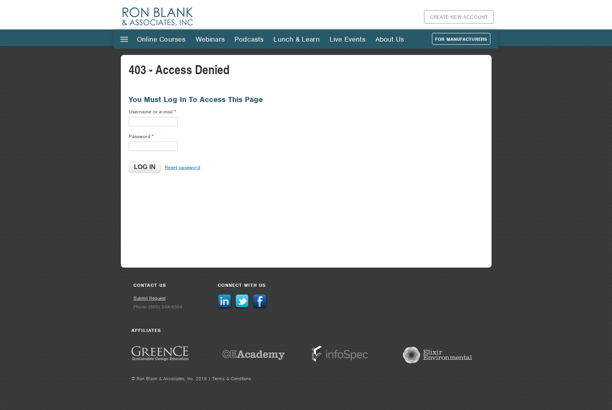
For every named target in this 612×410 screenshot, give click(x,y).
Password (141, 136)
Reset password (182, 167)
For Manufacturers (461, 39)
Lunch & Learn (296, 39)
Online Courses (161, 39)
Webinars (210, 39)
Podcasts (249, 39)
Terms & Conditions (231, 378)
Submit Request (149, 298)
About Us (389, 39)
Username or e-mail (152, 111)
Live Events (348, 39)
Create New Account (459, 17)
